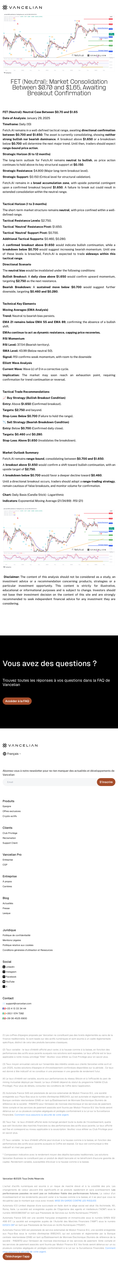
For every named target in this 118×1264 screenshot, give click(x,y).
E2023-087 (9, 1225)
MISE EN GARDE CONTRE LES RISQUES (75, 1200)
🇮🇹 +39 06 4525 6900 (15, 1018)
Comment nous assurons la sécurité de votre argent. (42, 1114)
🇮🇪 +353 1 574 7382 (13, 1013)
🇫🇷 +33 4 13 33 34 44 (14, 1008)
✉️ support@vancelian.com (17, 1003)
